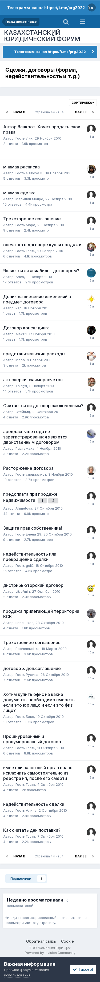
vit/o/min (22, 591)
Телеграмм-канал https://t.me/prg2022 (46, 7)
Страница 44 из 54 (50, 112)
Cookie (67, 941)
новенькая (24, 623)
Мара (20, 360)
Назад (19, 112)
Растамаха (24, 448)
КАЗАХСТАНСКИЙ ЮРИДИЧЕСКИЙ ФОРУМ (42, 36)
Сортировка (83, 102)
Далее (80, 112)
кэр (18, 308)
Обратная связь (41, 941)
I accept (83, 969)
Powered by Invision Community (50, 953)
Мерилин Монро (29, 199)
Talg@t (21, 386)
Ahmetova (23, 508)
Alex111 (21, 334)
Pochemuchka (27, 648)
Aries (19, 277)
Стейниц (22, 412)
